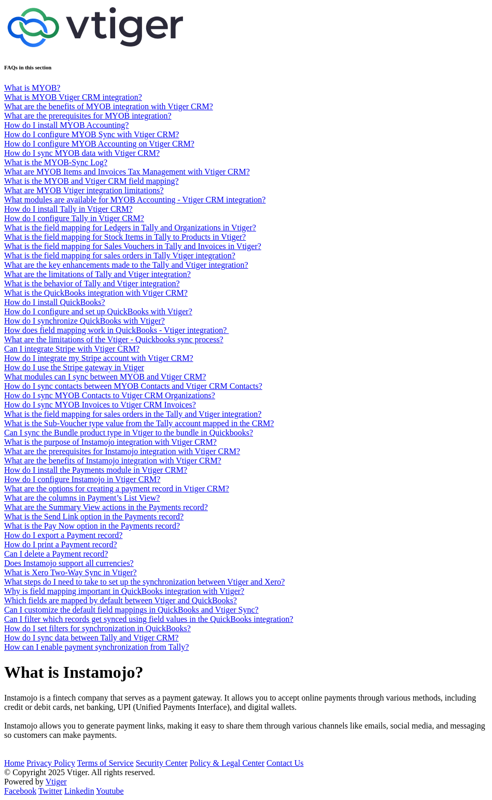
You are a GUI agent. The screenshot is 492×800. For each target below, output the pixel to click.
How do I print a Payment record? (60, 544)
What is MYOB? (32, 87)
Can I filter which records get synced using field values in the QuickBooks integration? (148, 619)
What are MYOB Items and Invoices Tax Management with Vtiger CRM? (127, 171)
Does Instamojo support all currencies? (69, 563)
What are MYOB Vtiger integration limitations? (84, 190)
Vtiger (56, 781)
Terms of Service (105, 763)
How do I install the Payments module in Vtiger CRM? (95, 470)
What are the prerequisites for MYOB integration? (88, 115)
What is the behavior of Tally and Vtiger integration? (92, 283)
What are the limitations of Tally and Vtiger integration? (97, 274)
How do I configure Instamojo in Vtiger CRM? (82, 479)
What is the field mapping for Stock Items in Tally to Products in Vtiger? (125, 236)
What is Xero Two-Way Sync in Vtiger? (70, 572)
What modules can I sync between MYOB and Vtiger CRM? (105, 376)
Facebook (20, 791)
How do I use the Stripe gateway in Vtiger (74, 367)
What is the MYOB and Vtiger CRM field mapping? (91, 181)
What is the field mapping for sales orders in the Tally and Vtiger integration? (132, 414)
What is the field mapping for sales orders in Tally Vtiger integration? (119, 255)
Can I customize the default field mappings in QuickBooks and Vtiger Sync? (131, 609)
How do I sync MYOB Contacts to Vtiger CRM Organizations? (109, 395)
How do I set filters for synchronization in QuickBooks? (97, 628)
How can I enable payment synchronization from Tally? (96, 647)
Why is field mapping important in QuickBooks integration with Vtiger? (124, 591)
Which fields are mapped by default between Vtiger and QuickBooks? (120, 600)
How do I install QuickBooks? (54, 302)
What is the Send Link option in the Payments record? (94, 516)
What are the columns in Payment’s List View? (82, 497)
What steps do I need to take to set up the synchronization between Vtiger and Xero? (144, 581)
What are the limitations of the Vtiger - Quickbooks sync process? (113, 339)
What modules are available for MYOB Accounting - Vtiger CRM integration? (134, 199)
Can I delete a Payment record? (56, 553)
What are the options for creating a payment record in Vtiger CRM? (116, 488)
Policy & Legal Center (227, 763)
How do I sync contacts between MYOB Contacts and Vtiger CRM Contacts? (133, 386)
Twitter (50, 791)
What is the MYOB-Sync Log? (55, 162)
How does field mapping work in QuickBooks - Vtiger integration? (116, 330)
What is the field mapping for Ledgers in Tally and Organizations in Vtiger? (130, 227)
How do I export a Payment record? (63, 535)
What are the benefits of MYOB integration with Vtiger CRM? (108, 106)
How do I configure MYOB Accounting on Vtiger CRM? (99, 143)
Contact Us (285, 763)
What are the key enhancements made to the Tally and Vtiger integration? (126, 264)
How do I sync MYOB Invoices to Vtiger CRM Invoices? (100, 404)
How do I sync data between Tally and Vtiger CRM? (91, 637)
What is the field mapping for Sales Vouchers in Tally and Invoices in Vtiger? (132, 246)
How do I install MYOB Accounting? (66, 125)
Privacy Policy (50, 763)
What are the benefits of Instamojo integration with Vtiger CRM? (112, 460)
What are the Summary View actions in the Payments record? (106, 507)
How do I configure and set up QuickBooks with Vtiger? (98, 311)
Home (14, 763)
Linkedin (79, 791)
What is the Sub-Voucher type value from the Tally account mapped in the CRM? (139, 423)
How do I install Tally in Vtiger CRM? (68, 209)
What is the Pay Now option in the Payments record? (92, 525)
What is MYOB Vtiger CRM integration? (73, 97)
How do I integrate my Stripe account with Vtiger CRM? (98, 358)
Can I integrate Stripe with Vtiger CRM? (71, 348)
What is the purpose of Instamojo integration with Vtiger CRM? (110, 442)
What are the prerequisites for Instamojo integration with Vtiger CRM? (122, 451)
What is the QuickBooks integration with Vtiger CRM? (96, 292)
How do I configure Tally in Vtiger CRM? (74, 218)
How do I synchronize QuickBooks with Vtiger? (84, 320)
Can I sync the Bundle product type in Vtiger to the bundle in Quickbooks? (128, 432)
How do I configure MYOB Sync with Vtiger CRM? (91, 134)
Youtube (110, 791)
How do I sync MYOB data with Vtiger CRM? (82, 153)
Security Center (162, 763)
